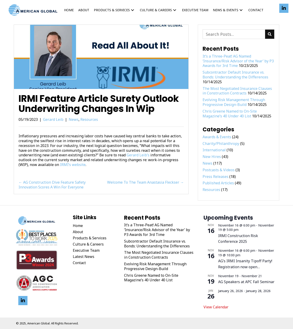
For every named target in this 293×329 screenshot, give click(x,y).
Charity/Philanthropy (221, 143)
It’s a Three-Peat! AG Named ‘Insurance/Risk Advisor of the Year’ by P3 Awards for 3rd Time (238, 61)
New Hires (212, 156)
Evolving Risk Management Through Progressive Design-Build (234, 102)
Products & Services (89, 238)
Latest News (83, 256)
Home (78, 225)
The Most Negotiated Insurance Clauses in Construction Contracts (237, 91)
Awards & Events (217, 136)
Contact (79, 262)
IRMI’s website (73, 164)
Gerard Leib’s (138, 155)
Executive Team (86, 250)
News (74, 119)
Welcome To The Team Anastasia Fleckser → (145, 182)
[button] (132, 10)
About (78, 231)
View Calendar (215, 307)
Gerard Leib (53, 119)
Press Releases (215, 176)
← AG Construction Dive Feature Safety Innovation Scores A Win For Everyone (52, 185)
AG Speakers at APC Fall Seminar (246, 281)
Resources (89, 119)
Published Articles (218, 182)
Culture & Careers (88, 244)
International (214, 149)
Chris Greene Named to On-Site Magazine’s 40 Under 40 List (230, 114)
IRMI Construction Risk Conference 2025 (238, 238)
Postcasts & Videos (219, 169)
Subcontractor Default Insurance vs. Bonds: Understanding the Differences (235, 75)
